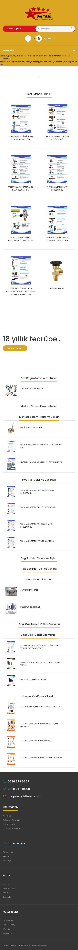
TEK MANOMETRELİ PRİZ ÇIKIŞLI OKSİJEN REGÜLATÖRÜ (21, 138)
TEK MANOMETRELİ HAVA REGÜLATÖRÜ (57, 188)
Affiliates (7, 892)
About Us (7, 816)
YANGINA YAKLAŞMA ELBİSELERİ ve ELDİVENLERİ (40, 706)
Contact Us (8, 852)
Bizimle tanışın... (15, 348)
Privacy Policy (9, 824)
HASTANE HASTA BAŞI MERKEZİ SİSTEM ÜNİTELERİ (41, 462)
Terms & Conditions (12, 828)
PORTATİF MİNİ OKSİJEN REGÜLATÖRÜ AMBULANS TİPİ (20, 239)
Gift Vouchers (9, 888)
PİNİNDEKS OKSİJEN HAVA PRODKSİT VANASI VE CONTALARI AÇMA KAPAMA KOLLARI (20, 291)
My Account (8, 920)
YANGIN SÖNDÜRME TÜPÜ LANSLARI (35, 740)
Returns (6, 856)
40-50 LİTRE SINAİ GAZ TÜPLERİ (33, 679)
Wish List (6, 929)
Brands (6, 884)
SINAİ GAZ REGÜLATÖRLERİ (31, 388)
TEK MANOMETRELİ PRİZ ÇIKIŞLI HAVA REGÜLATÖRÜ (21, 188)
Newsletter (8, 933)
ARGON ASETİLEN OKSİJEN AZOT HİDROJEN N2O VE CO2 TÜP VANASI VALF (41, 647)
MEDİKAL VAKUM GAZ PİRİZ (32, 427)
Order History (9, 924)
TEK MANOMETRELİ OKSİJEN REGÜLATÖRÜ (57, 138)
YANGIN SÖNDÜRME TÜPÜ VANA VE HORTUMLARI (41, 757)
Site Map (7, 860)
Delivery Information (12, 820)
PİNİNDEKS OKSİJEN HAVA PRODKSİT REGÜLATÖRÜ (57, 239)
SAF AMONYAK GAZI (29, 590)
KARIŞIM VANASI (57, 288)
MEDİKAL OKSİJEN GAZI (30, 607)
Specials (7, 897)
